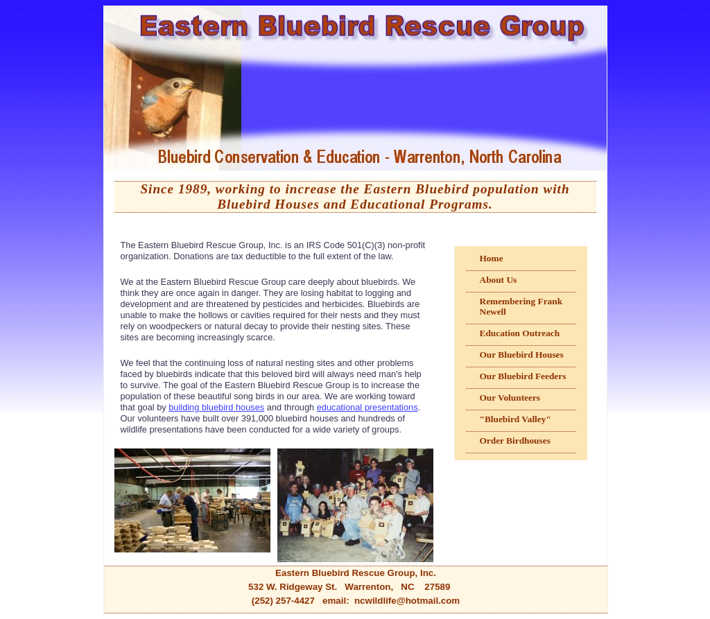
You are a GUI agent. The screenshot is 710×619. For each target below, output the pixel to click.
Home (491, 258)
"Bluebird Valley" (515, 419)
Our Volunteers (510, 397)
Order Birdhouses (515, 440)
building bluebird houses (216, 407)
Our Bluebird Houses (522, 354)
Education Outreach (520, 333)
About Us (498, 279)
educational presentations (367, 407)
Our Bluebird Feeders (523, 376)
